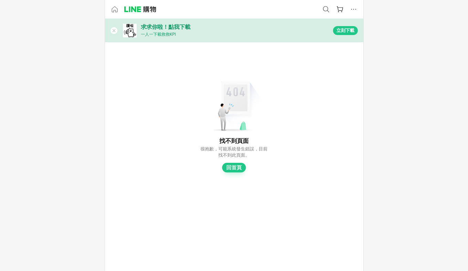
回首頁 (234, 168)
